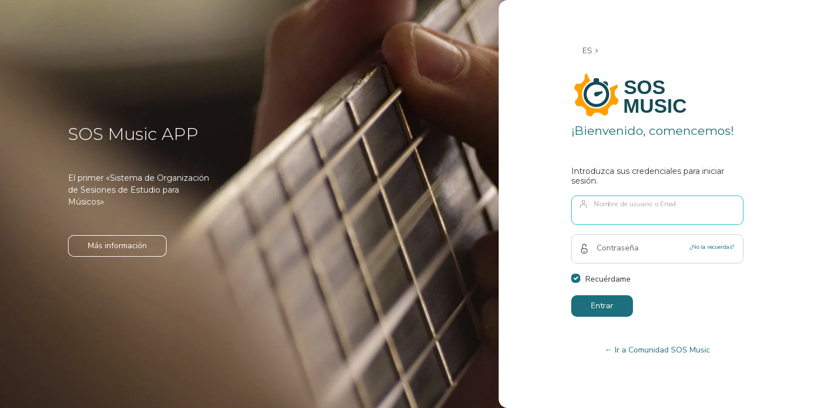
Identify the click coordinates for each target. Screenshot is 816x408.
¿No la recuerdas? (712, 246)
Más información (117, 245)
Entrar (602, 305)
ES (587, 50)
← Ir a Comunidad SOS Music (657, 350)
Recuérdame (608, 279)
